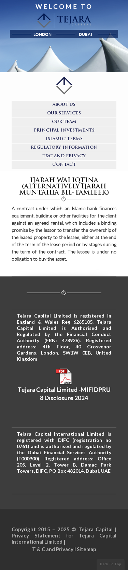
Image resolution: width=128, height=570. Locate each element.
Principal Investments (64, 130)
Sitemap (86, 549)
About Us (64, 105)
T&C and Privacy (64, 156)
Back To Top (110, 564)
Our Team (64, 122)
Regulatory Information (64, 148)
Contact (64, 165)
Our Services (64, 113)
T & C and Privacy (52, 549)
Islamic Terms (64, 139)
